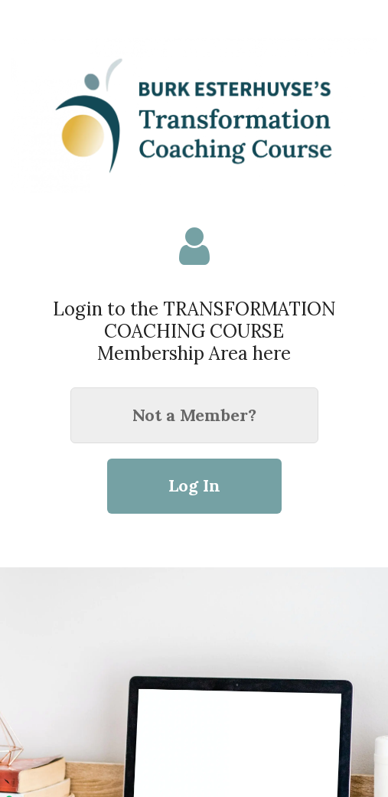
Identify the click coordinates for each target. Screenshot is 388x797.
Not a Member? (194, 415)
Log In (194, 485)
